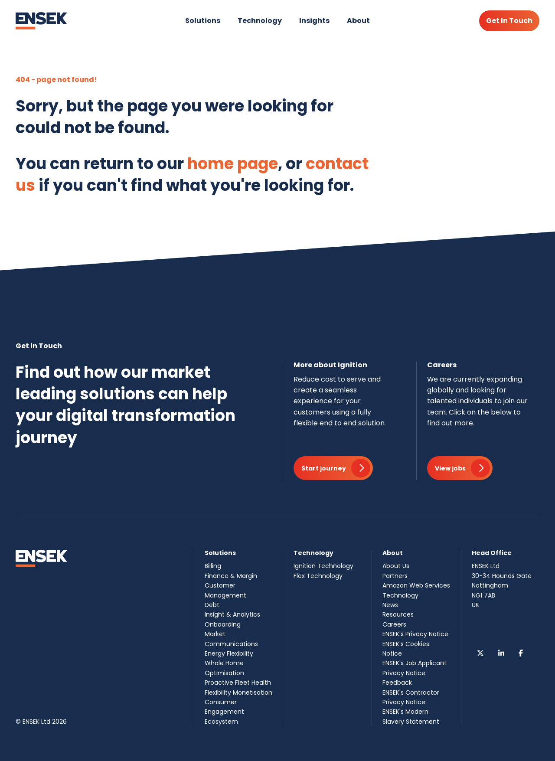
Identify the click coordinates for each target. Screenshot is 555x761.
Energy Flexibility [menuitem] (229, 653)
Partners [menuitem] (395, 576)
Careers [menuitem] (394, 624)
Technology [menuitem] (400, 595)
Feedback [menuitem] (397, 682)
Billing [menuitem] (213, 566)
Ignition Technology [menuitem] (323, 566)
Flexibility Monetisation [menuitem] (238, 692)
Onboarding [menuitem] (223, 624)
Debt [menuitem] (212, 605)
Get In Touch (509, 21)
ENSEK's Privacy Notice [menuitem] (415, 634)
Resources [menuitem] (398, 614)
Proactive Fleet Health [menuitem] (238, 682)
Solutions (202, 21)
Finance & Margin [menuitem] (231, 576)
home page (232, 164)
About (358, 21)
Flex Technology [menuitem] (318, 576)
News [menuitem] (390, 605)
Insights (314, 21)
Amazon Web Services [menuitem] (416, 585)
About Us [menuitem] (395, 566)
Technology (260, 21)
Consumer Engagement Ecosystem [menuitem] (224, 712)
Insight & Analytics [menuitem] (232, 614)
